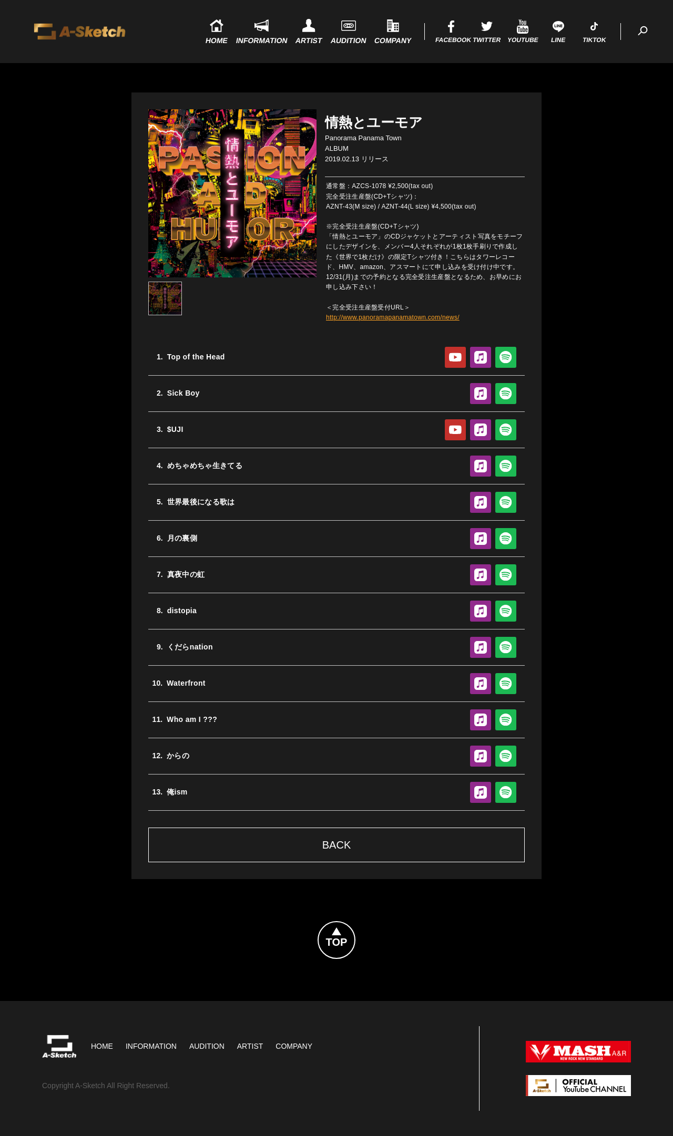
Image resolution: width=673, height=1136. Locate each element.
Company (294, 1046)
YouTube (455, 357)
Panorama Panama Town (363, 138)
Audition (207, 1046)
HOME (102, 1046)
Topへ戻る (354, 928)
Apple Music (480, 357)
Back (336, 845)
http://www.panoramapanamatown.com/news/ (393, 317)
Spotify (505, 357)
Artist (250, 1046)
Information (151, 1046)
